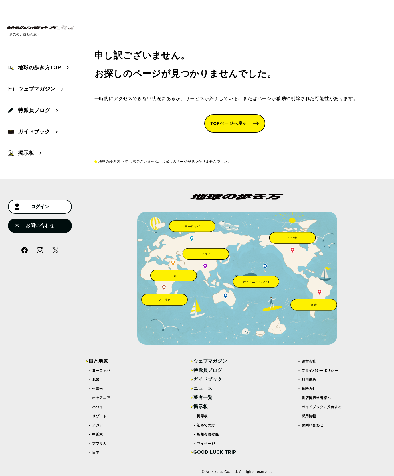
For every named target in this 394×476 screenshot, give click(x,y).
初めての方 (206, 425)
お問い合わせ (34, 225)
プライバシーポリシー (320, 371)
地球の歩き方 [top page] (109, 162)
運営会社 (309, 361)
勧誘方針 (309, 389)
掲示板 (200, 406)
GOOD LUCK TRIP (214, 452)
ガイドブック (207, 379)
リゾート (99, 416)
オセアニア (101, 398)
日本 (95, 453)
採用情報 (309, 416)
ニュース (203, 388)
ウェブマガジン (210, 361)
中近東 (97, 434)
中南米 (97, 389)
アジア (97, 425)
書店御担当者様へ (316, 398)
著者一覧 (203, 397)
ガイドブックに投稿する (322, 407)
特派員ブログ (207, 370)
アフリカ (99, 444)
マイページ (206, 444)
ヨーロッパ (101, 371)
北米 (95, 380)
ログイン (32, 206)
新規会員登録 (208, 434)
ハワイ (97, 407)
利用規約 (309, 380)
